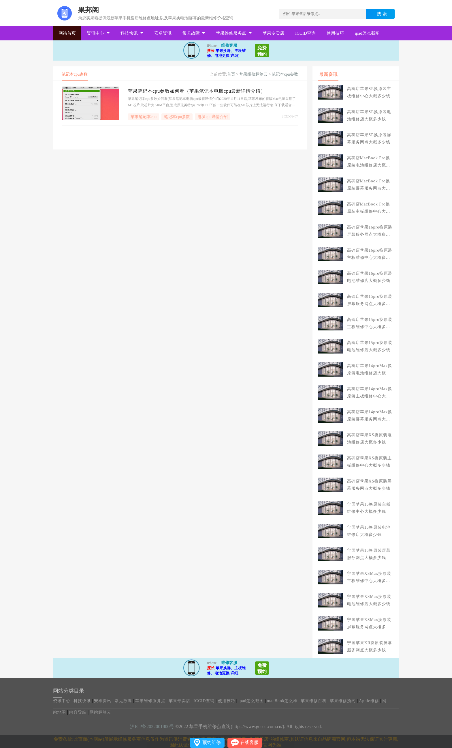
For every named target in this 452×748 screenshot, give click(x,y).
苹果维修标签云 (253, 74)
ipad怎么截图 (367, 33)
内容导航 (77, 712)
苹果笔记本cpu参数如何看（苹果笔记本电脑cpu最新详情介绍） (196, 91)
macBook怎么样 (282, 701)
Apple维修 (369, 701)
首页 (231, 74)
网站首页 (67, 33)
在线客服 (249, 742)
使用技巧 (335, 33)
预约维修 (211, 742)
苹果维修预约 (343, 701)
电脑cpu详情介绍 (212, 117)
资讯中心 (95, 33)
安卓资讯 (163, 33)
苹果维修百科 (314, 701)
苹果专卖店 (273, 33)
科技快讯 (129, 33)
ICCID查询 (305, 33)
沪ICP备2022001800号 (152, 726)
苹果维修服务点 (231, 33)
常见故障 (191, 33)
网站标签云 (100, 712)
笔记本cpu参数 (285, 74)
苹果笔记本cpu (144, 117)
